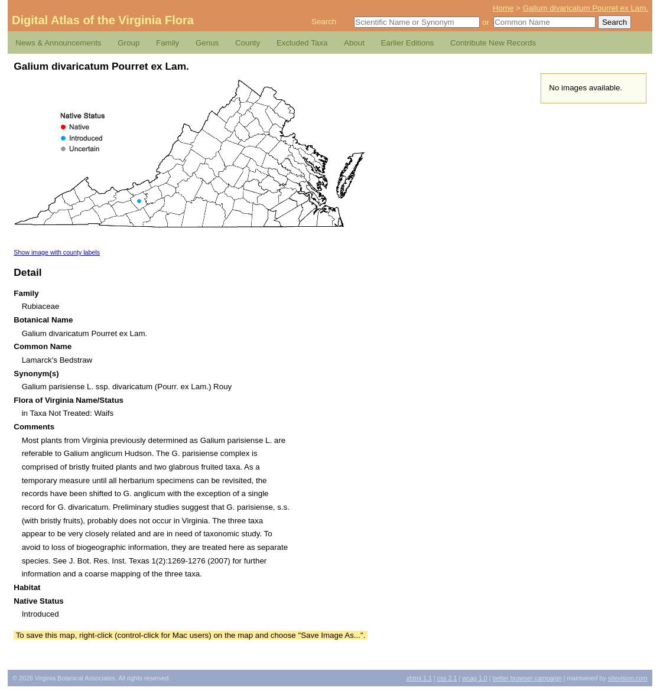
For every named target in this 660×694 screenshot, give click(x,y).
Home (503, 8)
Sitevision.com (628, 678)
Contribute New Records (493, 42)
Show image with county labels (57, 252)
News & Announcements (58, 42)
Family (167, 42)
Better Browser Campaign (526, 678)
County (247, 42)
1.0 (474, 678)
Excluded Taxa (302, 42)
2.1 (447, 678)
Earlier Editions (407, 42)
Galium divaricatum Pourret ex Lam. (585, 8)
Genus (207, 42)
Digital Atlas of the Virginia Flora (103, 20)
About (354, 42)
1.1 (419, 678)
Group (128, 42)
